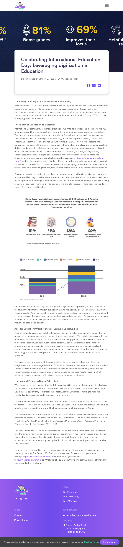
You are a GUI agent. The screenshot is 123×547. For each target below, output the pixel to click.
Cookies (18, 515)
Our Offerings (70, 501)
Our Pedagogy (70, 492)
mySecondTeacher (82, 158)
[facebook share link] (88, 85)
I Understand (109, 542)
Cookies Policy (91, 542)
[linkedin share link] (94, 85)
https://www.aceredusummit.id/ (38, 456)
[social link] (18, 498)
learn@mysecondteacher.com (81, 515)
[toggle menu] (107, 5)
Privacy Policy (21, 520)
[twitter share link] (99, 85)
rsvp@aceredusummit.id (29, 459)
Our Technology (71, 496)
